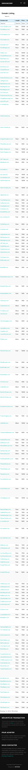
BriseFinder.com (4, 367)
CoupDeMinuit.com (5, 55)
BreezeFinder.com (5, 286)
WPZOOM (17, 766)
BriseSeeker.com (5, 374)
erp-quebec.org (4, 528)
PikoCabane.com (5, 697)
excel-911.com (4, 72)
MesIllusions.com (5, 83)
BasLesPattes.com (5, 509)
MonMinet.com (4, 678)
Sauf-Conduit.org (5, 127)
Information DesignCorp (7, 756)
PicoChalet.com (4, 39)
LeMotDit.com (4, 423)
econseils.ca (3, 169)
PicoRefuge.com (5, 47)
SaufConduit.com (5, 180)
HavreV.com (3, 314)
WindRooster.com (5, 362)
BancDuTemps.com (5, 392)
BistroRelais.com (5, 640)
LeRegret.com (4, 80)
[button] (14, 20)
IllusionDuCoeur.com (6, 78)
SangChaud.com (5, 249)
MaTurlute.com (4, 643)
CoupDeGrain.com (5, 654)
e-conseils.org (4, 104)
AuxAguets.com (4, 206)
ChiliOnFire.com (4, 562)
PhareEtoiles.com (5, 469)
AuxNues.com (4, 209)
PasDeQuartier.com (5, 515)
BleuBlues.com (4, 162)
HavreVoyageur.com (6, 321)
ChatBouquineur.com (6, 660)
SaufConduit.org (5, 116)
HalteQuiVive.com (5, 512)
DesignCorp (7, 3)
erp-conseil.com (5, 217)
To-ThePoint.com (5, 630)
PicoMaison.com (5, 29)
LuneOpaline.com (5, 614)
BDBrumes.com (4, 260)
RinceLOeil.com (4, 666)
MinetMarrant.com (5, 681)
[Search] (7, 23)
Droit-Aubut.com (5, 635)
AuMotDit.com (4, 387)
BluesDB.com (4, 267)
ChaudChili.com (4, 69)
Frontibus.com (4, 311)
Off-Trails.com (4, 159)
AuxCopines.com (5, 663)
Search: (7, 16)
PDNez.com (3, 339)
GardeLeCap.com (5, 450)
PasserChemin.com (5, 518)
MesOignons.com (5, 240)
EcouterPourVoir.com (6, 406)
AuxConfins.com (5, 488)
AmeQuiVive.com (5, 439)
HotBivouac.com (5, 583)
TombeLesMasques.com (7, 432)
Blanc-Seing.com (5, 149)
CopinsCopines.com (6, 669)
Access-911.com (5, 61)
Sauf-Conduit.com (5, 187)
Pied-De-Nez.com (5, 350)
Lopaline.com (4, 331)
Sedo (12, 723)
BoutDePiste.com (5, 212)
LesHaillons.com (5, 328)
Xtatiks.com (3, 53)
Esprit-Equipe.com (5, 152)
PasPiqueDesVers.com (6, 459)
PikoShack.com (4, 707)
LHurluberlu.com (5, 646)
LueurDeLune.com (5, 334)
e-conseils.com (4, 521)
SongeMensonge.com (6, 98)
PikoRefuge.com (5, 702)
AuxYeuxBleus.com (5, 553)
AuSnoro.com (4, 609)
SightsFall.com (4, 195)
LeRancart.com (4, 589)
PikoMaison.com (5, 687)
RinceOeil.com (4, 649)
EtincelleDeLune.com (6, 445)
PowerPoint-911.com (6, 95)
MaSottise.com (4, 58)
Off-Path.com (4, 243)
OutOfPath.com (4, 246)
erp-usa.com (4, 174)
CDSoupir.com (4, 300)
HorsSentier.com (5, 177)
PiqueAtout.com (4, 474)
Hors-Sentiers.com (5, 26)
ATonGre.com (4, 382)
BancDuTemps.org (5, 397)
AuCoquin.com (4, 257)
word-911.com (4, 101)
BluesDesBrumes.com (6, 277)
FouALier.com (4, 229)
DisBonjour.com (4, 442)
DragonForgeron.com (6, 139)
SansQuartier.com (5, 598)
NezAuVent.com (5, 453)
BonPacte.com (4, 67)
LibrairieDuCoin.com (6, 657)
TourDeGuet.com (5, 200)
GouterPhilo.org (4, 572)
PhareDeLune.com (5, 144)
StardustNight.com (5, 627)
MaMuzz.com (4, 545)
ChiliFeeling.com (4, 559)
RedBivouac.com (5, 595)
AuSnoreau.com (5, 604)
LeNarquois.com (5, 586)
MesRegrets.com (5, 86)
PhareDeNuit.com (5, 464)
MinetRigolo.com (5, 684)
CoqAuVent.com (5, 305)
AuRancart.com (4, 203)
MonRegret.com (4, 89)
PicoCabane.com (5, 34)
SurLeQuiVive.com (5, 479)
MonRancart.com (5, 592)
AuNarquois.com (5, 548)
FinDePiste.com (4, 224)
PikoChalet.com (4, 692)
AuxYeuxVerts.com (5, 556)
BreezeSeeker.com (5, 293)
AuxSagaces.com (5, 498)
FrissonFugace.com (5, 416)
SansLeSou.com (5, 252)
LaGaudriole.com (5, 234)
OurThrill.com (4, 92)
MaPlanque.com (5, 237)
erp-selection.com (5, 538)
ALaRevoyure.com (5, 601)
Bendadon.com (4, 617)
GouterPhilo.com (5, 565)
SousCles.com (4, 44)
